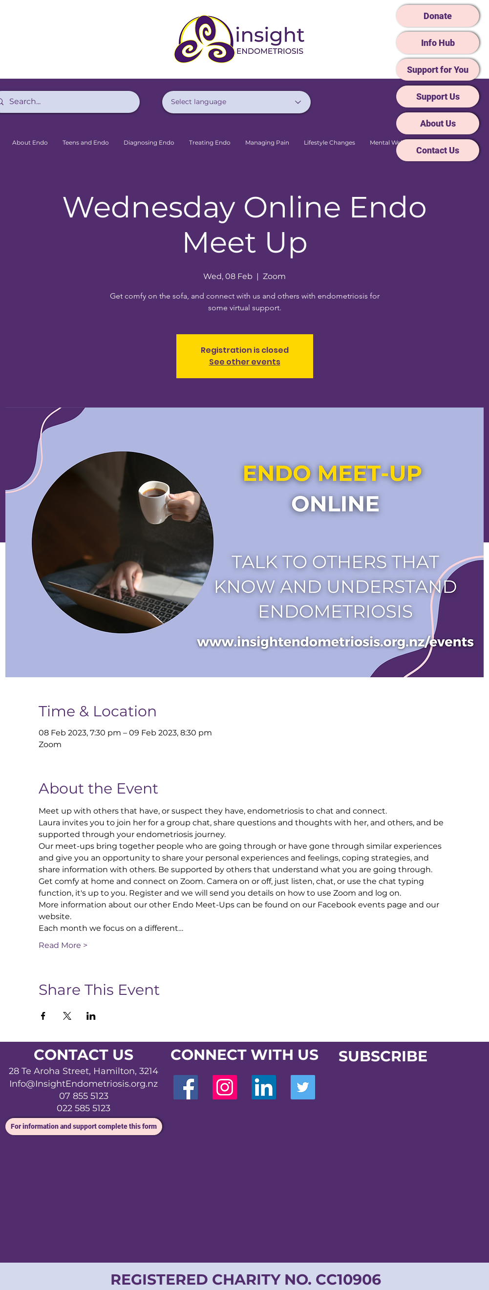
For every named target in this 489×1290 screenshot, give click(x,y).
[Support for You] (437, 70)
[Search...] (64, 102)
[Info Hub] (437, 43)
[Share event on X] (67, 1016)
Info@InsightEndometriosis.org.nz (83, 1083)
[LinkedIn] (264, 1087)
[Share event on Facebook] (43, 1016)
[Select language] (236, 102)
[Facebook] (185, 1087)
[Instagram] (225, 1087)
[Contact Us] (437, 150)
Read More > (63, 945)
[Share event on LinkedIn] (91, 1016)
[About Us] (437, 123)
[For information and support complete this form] (83, 1126)
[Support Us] (437, 97)
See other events (244, 361)
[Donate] (437, 16)
